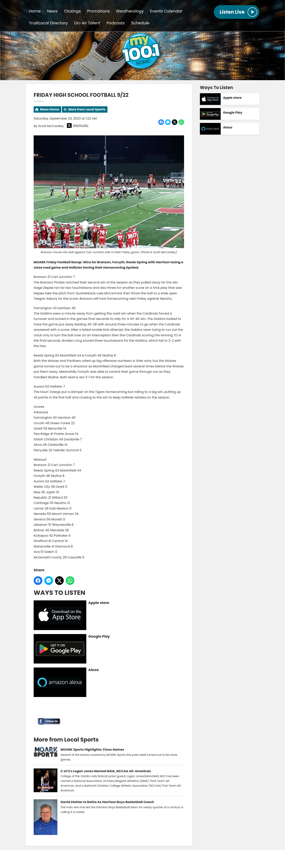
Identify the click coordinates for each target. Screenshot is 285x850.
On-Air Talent (87, 23)
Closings (72, 11)
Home (35, 11)
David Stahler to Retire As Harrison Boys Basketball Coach (107, 802)
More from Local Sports (86, 109)
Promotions (98, 11)
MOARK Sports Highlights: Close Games (92, 749)
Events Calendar (166, 11)
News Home (49, 109)
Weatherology (130, 11)
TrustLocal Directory (48, 23)
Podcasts (116, 23)
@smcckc (77, 125)
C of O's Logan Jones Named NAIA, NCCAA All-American (106, 771)
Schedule (140, 23)
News (52, 11)
